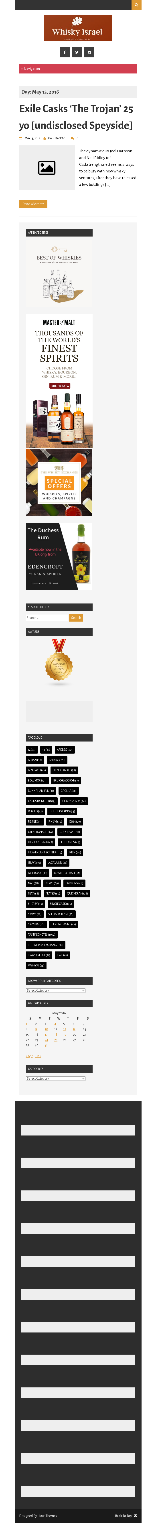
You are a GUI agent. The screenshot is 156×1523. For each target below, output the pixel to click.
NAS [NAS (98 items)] (33, 883)
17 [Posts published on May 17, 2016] (46, 1034)
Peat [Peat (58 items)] (33, 893)
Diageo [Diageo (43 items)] (35, 811)
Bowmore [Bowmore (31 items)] (37, 780)
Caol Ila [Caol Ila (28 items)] (69, 790)
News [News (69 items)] (52, 883)
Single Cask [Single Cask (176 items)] (61, 903)
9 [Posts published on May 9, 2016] (36, 1029)
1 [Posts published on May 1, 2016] (26, 1024)
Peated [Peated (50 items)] (53, 893)
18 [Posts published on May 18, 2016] (55, 1034)
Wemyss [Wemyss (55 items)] (36, 965)
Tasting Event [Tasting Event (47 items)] (63, 924)
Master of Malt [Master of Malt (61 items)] (67, 873)
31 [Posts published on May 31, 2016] (46, 1045)
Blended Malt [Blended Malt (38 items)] (64, 770)
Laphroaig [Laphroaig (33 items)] (37, 873)
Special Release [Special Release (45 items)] (60, 914)
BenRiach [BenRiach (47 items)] (37, 770)
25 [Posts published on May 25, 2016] (55, 1040)
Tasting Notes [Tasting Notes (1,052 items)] (41, 934)
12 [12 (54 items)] (32, 749)
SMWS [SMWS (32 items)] (34, 914)
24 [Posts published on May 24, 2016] (46, 1040)
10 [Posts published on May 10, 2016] (46, 1029)
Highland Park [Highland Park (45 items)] (40, 842)
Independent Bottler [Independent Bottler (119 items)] (45, 852)
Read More (33, 204)
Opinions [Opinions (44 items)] (74, 883)
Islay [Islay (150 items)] (34, 862)
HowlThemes (47, 1516)
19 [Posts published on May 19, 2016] (64, 1034)
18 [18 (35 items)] (46, 749)
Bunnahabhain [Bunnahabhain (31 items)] (41, 790)
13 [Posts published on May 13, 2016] (74, 1029)
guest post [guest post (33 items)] (70, 832)
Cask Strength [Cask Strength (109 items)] (41, 801)
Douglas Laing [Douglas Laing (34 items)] (62, 811)
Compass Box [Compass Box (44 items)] (74, 801)
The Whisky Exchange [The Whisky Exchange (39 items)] (45, 945)
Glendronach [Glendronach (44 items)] (40, 832)
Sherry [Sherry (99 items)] (35, 903)
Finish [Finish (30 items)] (55, 821)
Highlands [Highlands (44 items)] (70, 842)
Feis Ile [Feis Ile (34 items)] (35, 821)
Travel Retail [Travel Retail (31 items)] (39, 955)
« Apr (29, 1056)
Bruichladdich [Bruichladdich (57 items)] (66, 780)
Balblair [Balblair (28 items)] (57, 760)
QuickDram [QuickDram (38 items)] (77, 893)
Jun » (38, 1056)
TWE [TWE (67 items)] (62, 955)
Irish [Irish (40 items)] (75, 852)
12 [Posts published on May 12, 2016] (64, 1029)
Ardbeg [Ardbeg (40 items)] (65, 749)
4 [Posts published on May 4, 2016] (55, 1024)
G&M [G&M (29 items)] (75, 821)
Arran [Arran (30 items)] (35, 760)
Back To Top (126, 1516)
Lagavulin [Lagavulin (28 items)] (57, 862)
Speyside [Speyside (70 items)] (36, 924)
